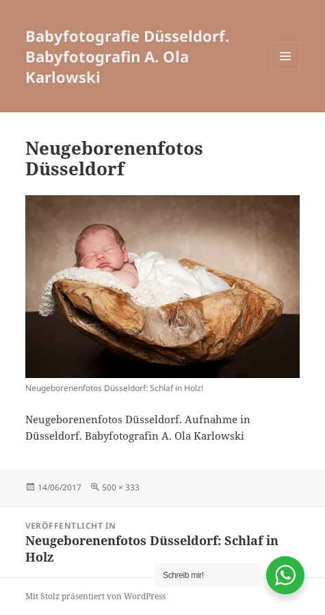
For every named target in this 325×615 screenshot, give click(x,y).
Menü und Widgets (286, 70)
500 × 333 (121, 487)
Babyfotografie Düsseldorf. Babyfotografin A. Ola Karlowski (127, 56)
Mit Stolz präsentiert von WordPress (95, 596)
